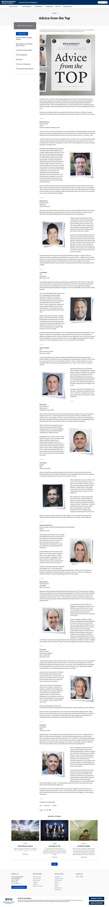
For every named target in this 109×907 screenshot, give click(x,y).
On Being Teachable (84, 846)
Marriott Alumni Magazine (29, 2)
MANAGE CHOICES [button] (96, 898)
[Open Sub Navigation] (19, 6)
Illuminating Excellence (25, 846)
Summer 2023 (47, 805)
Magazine (54, 805)
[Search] (103, 2)
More (54, 864)
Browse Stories (14, 6)
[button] (106, 898)
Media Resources (67, 6)
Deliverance (19, 59)
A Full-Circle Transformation (24, 50)
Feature (54, 13)
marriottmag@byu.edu (16, 883)
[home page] (8, 2)
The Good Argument (21, 55)
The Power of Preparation (23, 64)
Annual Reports (38, 6)
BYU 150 (58, 6)
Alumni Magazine (26, 6)
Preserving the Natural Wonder (24, 69)
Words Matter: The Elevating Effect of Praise (24, 44)
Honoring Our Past (54, 846)
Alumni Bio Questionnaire (20, 887)
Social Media (49, 6)
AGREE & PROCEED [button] (97, 903)
